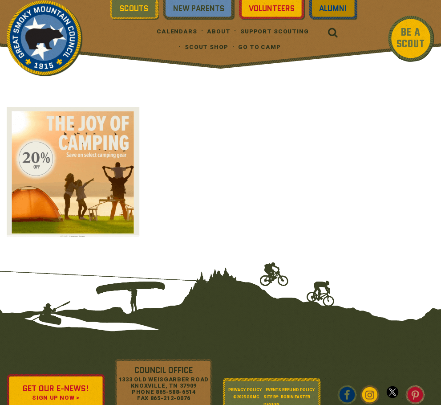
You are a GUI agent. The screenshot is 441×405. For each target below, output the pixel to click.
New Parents (198, 8)
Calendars (177, 31)
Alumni (333, 8)
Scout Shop (206, 47)
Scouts (134, 8)
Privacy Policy (245, 390)
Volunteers (272, 8)
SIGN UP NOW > (55, 397)
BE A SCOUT (410, 39)
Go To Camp (259, 47)
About (218, 31)
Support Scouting (274, 31)
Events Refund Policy (290, 390)
